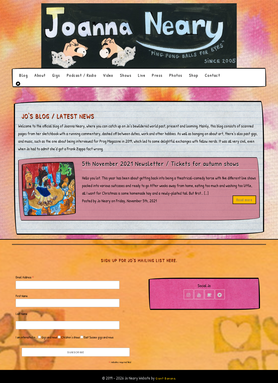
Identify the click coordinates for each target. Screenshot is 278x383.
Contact (212, 75)
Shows (126, 75)
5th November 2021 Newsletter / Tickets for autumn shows (160, 163)
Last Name (21, 314)
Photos (175, 75)
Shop (193, 75)
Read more (244, 199)
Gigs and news (49, 337)
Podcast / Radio (82, 75)
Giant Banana (165, 378)
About (40, 75)
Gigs (56, 75)
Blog (23, 75)
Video (108, 75)
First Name (22, 296)
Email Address (25, 277)
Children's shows (70, 337)
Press (157, 75)
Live (141, 75)
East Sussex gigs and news (98, 337)
